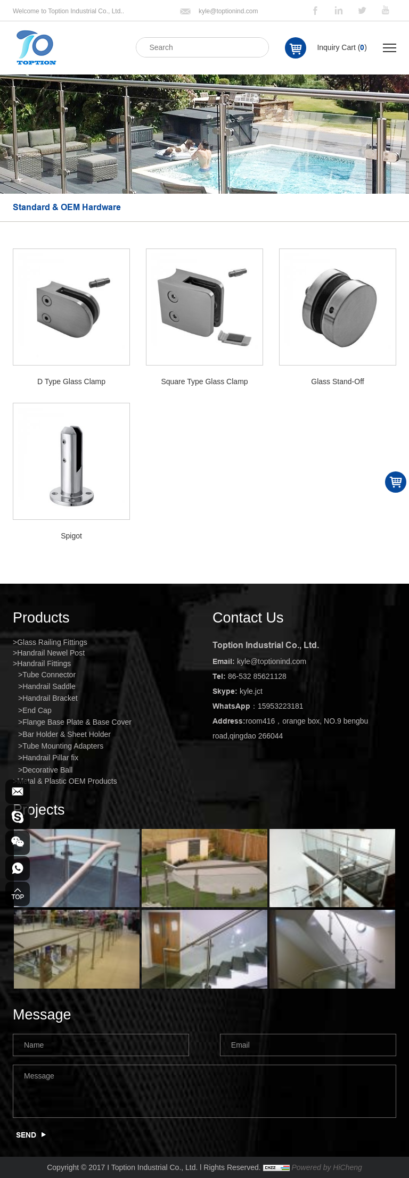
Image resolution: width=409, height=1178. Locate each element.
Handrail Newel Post (51, 653)
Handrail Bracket (50, 698)
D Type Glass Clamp (71, 381)
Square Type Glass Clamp (204, 381)
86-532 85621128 (257, 676)
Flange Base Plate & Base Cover (77, 722)
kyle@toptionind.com (228, 11)
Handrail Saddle (49, 686)
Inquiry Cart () (342, 47)
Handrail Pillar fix (50, 757)
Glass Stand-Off (337, 381)
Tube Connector (49, 674)
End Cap (36, 710)
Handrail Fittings (44, 663)
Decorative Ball (47, 770)
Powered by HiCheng (326, 1167)
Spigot (71, 536)
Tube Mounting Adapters (62, 746)
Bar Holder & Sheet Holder (66, 734)
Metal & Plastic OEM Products (67, 781)
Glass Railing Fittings (52, 642)
